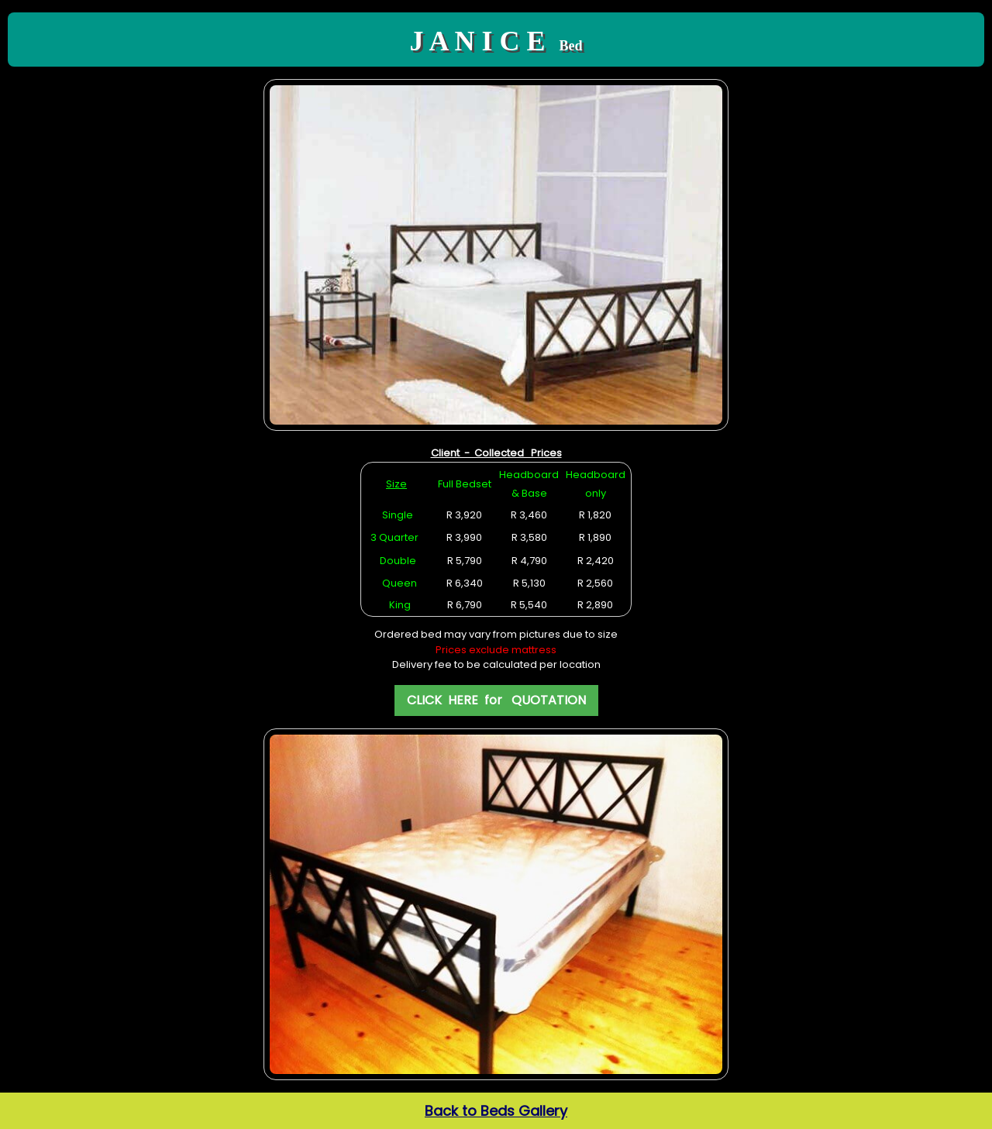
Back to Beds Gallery (496, 1110)
